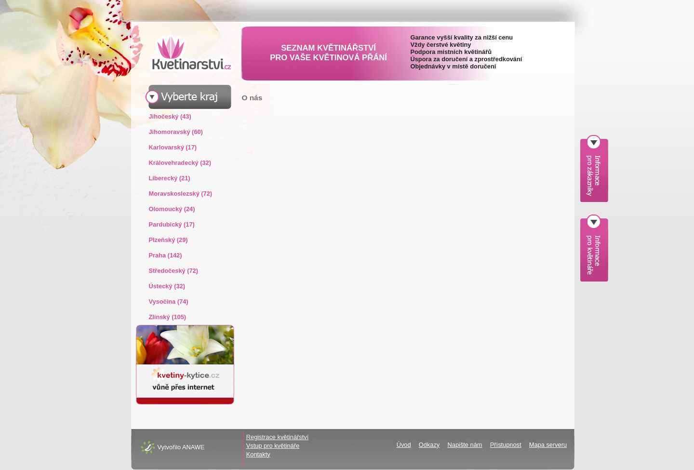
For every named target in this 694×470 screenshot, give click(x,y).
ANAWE (193, 447)
